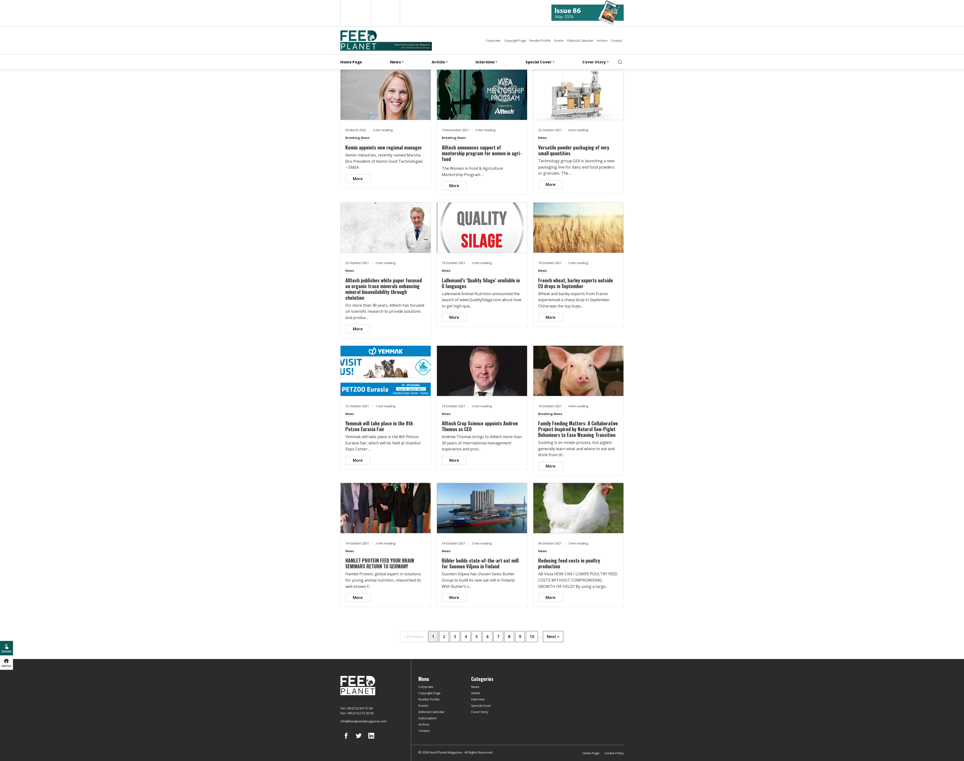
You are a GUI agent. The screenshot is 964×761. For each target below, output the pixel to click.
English (355, 13)
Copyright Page (515, 40)
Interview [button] (485, 62)
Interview (478, 699)
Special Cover (481, 705)
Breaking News (357, 138)
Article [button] (438, 62)
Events (559, 40)
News (542, 138)
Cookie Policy (614, 753)
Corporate (493, 40)
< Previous (413, 636)
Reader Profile (540, 40)
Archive (602, 40)
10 (532, 636)
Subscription (427, 718)
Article (475, 693)
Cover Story (479, 712)
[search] (620, 61)
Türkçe (385, 13)
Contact (616, 40)
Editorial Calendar (580, 40)
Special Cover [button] (538, 62)
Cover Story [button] (594, 62)
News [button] (395, 62)
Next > (553, 636)
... (541, 636)
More (358, 178)
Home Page (351, 62)
